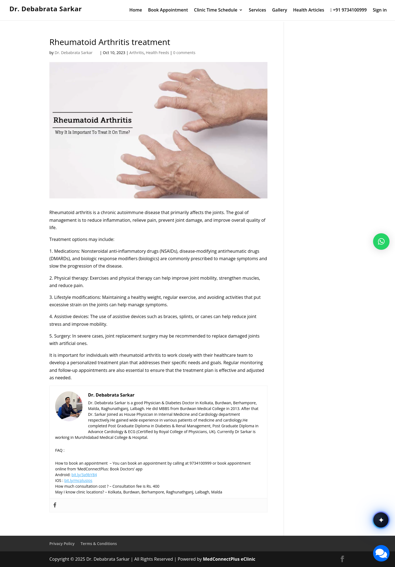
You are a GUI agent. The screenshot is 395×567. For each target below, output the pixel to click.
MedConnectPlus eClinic (229, 559)
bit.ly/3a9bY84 (84, 474)
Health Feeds (157, 52)
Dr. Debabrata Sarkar (77, 52)
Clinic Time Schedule (215, 10)
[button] (381, 241)
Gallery (279, 10)
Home (135, 10)
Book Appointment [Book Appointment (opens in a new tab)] (168, 10)
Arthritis (136, 52)
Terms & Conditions (99, 543)
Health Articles (308, 10)
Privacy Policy (62, 543)
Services (257, 10)
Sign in (380, 10)
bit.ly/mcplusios (78, 480)
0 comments (184, 52)
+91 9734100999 (348, 10)
